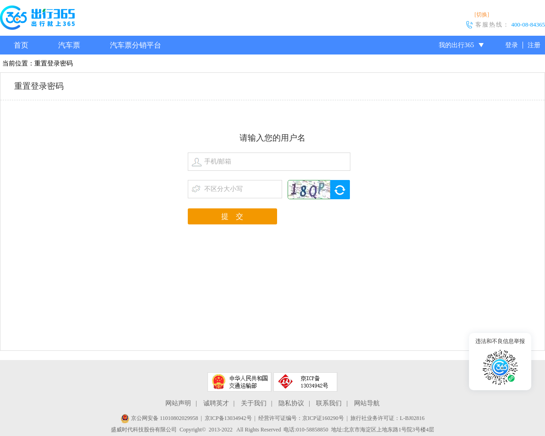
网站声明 (178, 403)
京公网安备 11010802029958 (159, 418)
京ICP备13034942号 (228, 418)
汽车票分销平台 (135, 45)
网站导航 (367, 403)
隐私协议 (291, 403)
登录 (511, 45)
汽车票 (69, 45)
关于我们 (254, 403)
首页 (21, 45)
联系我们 (329, 403)
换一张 (340, 189)
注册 (534, 45)
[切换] (481, 14)
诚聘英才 (216, 403)
